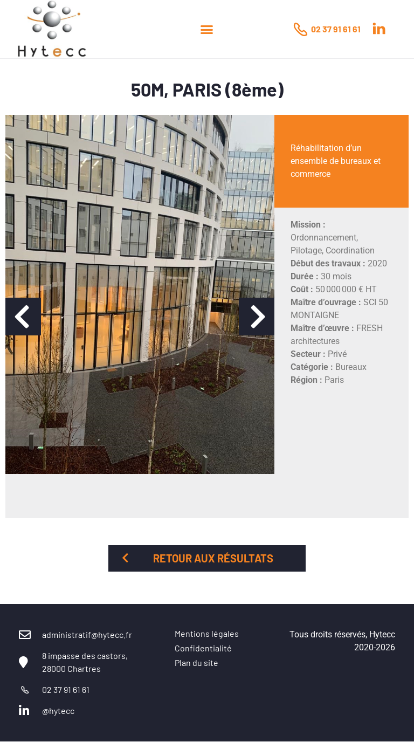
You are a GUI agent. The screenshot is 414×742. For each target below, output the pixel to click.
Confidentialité (203, 648)
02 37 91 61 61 (336, 29)
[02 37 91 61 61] (300, 29)
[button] (206, 29)
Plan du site (196, 662)
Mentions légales (207, 633)
